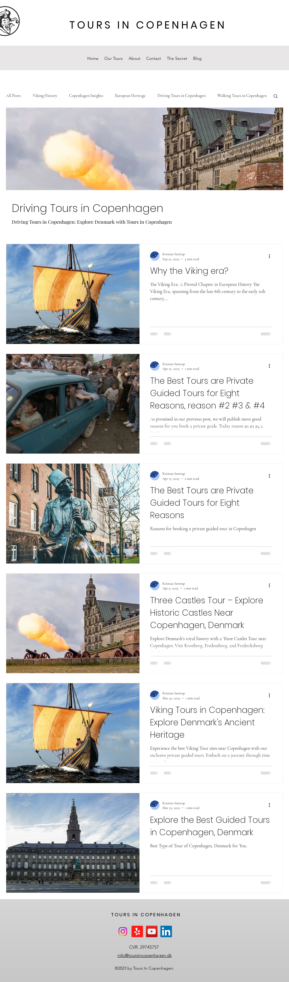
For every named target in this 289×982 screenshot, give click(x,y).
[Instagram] (123, 931)
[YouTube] (151, 931)
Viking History (45, 95)
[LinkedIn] (166, 931)
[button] (275, 96)
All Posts (13, 95)
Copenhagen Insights (86, 95)
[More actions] (271, 256)
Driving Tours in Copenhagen (181, 95)
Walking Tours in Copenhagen (242, 95)
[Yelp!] (137, 931)
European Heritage (130, 95)
